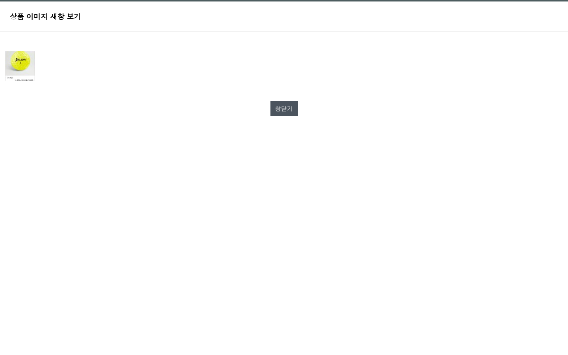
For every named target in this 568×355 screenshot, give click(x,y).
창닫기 (284, 108)
